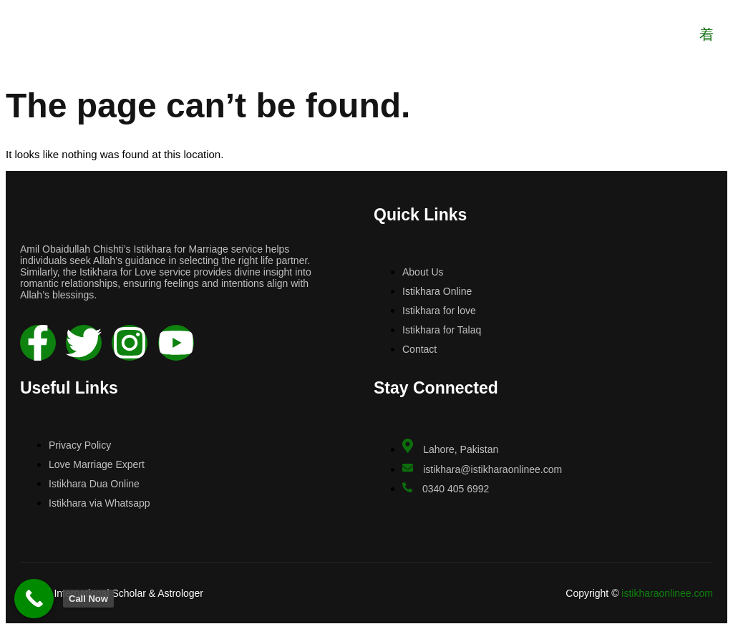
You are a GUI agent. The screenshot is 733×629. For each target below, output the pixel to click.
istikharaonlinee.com (667, 593)
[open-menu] (706, 34)
